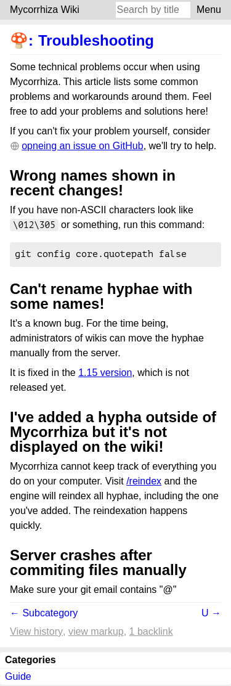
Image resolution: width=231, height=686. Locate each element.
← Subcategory (44, 614)
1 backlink (151, 632)
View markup (96, 632)
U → (211, 614)
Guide (18, 677)
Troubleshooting (96, 40)
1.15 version (105, 374)
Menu (209, 9)
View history (36, 632)
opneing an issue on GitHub (82, 146)
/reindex (143, 482)
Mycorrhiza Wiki (44, 9)
